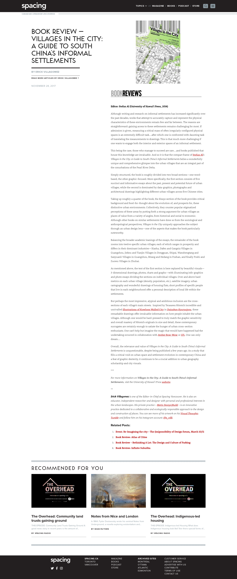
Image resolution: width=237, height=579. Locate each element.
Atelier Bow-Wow (168, 334)
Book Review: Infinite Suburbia (133, 448)
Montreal (144, 561)
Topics (141, 6)
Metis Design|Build (167, 404)
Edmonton (144, 570)
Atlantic (143, 567)
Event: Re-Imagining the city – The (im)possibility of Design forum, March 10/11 (160, 431)
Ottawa (142, 564)
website (166, 381)
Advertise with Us (175, 564)
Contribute (171, 567)
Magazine (158, 6)
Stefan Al (198, 154)
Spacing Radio (43, 533)
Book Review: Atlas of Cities (131, 437)
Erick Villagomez (47, 72)
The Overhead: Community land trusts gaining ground (57, 518)
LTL (183, 334)
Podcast (183, 6)
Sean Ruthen (101, 529)
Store (196, 6)
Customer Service (175, 558)
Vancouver (91, 564)
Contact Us (171, 573)
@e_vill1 (167, 417)
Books (171, 6)
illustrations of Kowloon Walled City (143, 309)
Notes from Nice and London (114, 516)
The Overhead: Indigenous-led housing (175, 518)
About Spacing (173, 561)
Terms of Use (172, 570)
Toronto (90, 561)
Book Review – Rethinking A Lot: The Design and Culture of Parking (153, 442)
